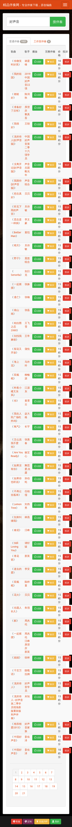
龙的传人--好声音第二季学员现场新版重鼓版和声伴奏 (17, 707)
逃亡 (16, 297)
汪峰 (27, 530)
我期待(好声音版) (16, 184)
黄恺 (27, 232)
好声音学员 (27, 687)
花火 (16, 594)
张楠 (27, 297)
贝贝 (27, 193)
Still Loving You (14, 547)
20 (16, 793)
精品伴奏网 (27, 5)
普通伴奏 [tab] (18, 41)
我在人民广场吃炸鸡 (16, 417)
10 (28, 779)
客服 (16, 821)
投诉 (67, 62)
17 (38, 786)
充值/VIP (42, 821)
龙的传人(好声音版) (16, 140)
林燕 (27, 517)
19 (53, 786)
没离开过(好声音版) (16, 168)
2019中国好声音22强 (27, 81)
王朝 (27, 123)
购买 (50, 62)
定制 (28, 821)
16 (31, 786)
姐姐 (16, 657)
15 (23, 786)
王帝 (27, 335)
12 (43, 779)
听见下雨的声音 (16, 210)
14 (16, 786)
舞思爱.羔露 (27, 469)
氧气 (16, 426)
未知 (27, 696)
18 (46, 786)
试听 (37, 62)
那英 (27, 555)
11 (35, 779)
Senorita (15, 274)
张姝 (27, 284)
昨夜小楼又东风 (16, 391)
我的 (55, 821)
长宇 (27, 426)
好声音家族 (27, 727)
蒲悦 (27, 348)
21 (23, 793)
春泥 (16, 530)
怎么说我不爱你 (16, 443)
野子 (16, 258)
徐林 (27, 657)
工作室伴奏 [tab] (42, 41)
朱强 (27, 607)
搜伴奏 (58, 22)
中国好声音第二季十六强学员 (27, 147)
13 (50, 779)
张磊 (27, 310)
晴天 (16, 245)
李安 (27, 568)
